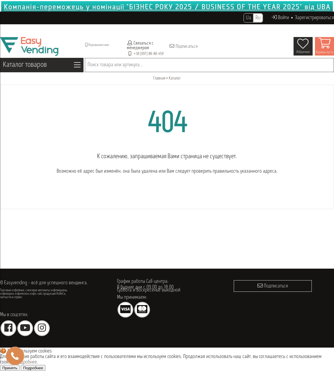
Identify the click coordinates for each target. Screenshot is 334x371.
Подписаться (183, 46)
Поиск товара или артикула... (115, 65)
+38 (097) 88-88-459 (148, 54)
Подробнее (26, 362)
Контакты (236, 28)
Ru (258, 18)
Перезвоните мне (97, 45)
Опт (166, 28)
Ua (248, 18)
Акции (180, 28)
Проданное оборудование (134, 28)
